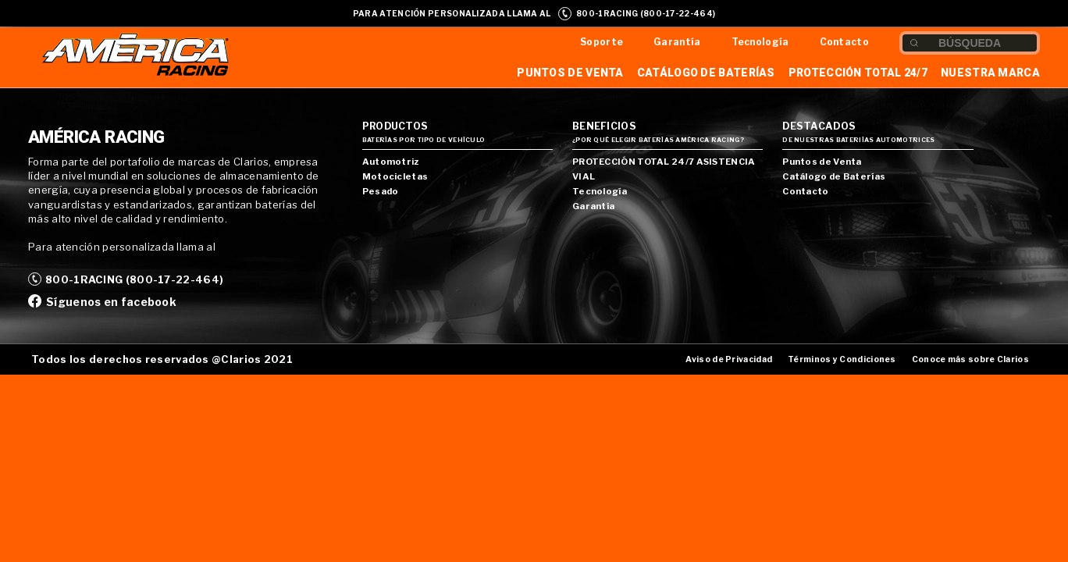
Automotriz (390, 161)
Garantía (676, 42)
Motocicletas (395, 176)
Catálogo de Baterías (706, 72)
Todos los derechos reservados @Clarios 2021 (162, 359)
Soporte (601, 42)
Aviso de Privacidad (728, 359)
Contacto (844, 42)
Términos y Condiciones (842, 359)
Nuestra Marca (990, 72)
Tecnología (760, 42)
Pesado (380, 191)
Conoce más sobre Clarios (970, 359)
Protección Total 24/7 (858, 72)
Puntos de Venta (570, 72)
